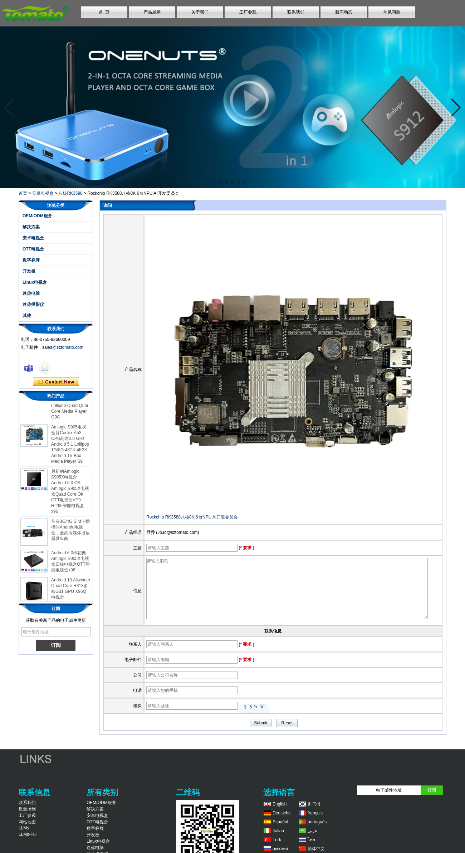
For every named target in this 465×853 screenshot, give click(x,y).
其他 (27, 315)
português (317, 821)
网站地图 (27, 821)
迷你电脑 (31, 293)
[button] (221, 182)
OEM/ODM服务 (37, 215)
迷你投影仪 (33, 304)
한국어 (314, 804)
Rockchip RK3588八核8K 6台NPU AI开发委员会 (192, 517)
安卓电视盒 (43, 193)
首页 (23, 193)
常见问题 (391, 12)
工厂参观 (247, 12)
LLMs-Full (28, 834)
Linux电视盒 (35, 282)
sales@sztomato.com (62, 347)
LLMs (24, 827)
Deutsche (282, 812)
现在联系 (56, 382)
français (315, 812)
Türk (277, 839)
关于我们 (200, 12)
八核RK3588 (70, 193)
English (280, 804)
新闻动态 (343, 12)
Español (280, 821)
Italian (278, 830)
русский (280, 848)
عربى (312, 830)
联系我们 (295, 12)
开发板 (29, 271)
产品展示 (152, 12)
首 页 (104, 12)
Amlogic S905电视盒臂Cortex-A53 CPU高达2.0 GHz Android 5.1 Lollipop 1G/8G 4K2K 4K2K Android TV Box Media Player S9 (70, 447)
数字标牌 (31, 260)
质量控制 (27, 809)
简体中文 (316, 848)
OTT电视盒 (33, 249)
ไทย (311, 839)
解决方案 (31, 226)
